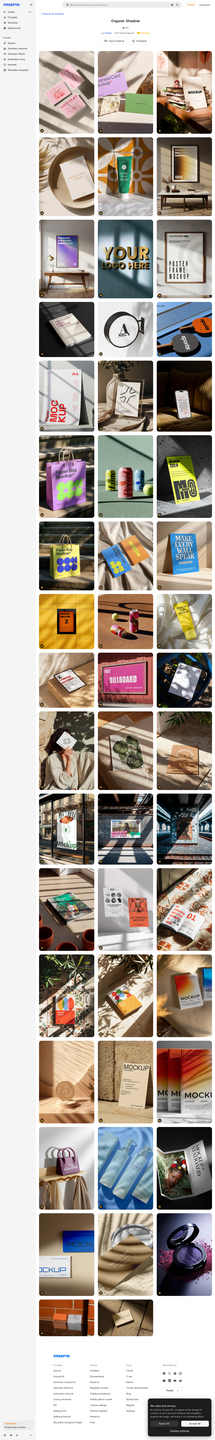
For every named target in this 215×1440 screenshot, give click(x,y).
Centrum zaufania (98, 1411)
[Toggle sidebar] (31, 4)
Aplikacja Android (62, 1416)
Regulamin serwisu (99, 1388)
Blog (128, 1393)
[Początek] (18, 17)
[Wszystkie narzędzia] (18, 70)
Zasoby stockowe (62, 1399)
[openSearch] (18, 12)
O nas (129, 1376)
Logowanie (204, 5)
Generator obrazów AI (64, 1382)
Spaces (57, 1370)
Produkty (57, 1365)
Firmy (92, 1422)
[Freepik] (12, 5)
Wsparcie (94, 1382)
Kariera (129, 1382)
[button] (66, 5)
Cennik (191, 4)
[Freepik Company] (61, 1355)
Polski (173, 1390)
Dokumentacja (97, 1376)
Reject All (164, 1423)
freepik (108, 33)
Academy (94, 1370)
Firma (129, 1365)
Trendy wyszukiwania (137, 1388)
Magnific (130, 1405)
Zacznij (93, 1365)
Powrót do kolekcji (51, 14)
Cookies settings (98, 1405)
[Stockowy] (18, 22)
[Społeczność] (18, 28)
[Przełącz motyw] (17, 1435)
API (55, 1405)
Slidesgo (130, 1411)
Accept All (195, 1423)
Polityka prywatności (100, 1393)
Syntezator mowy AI (63, 1393)
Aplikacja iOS (59, 1411)
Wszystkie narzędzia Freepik (67, 1422)
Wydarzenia (132, 1399)
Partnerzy (95, 1416)
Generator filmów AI (63, 1388)
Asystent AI (58, 1376)
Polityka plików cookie (101, 1399)
